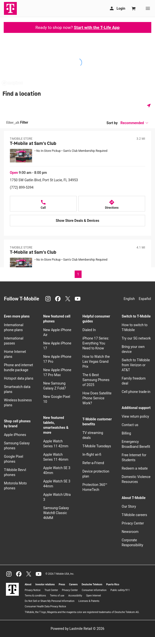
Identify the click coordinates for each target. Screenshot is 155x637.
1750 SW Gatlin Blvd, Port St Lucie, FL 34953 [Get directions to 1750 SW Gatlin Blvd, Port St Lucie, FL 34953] (44, 180)
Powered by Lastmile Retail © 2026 (77, 629)
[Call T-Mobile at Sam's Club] (43, 203)
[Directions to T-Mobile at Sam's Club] (112, 203)
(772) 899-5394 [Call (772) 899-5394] (22, 187)
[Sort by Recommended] (134, 123)
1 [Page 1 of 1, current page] (78, 274)
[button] (134, 123)
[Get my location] (150, 105)
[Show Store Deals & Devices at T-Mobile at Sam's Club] (77, 220)
